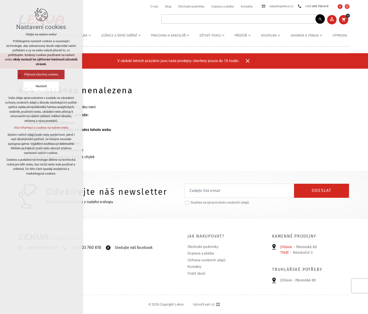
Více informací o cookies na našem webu (41, 127)
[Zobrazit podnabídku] (89, 35)
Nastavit (41, 86)
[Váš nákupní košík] (343, 19)
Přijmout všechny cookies (41, 74)
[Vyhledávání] (320, 19)
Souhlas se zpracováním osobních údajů (220, 202)
